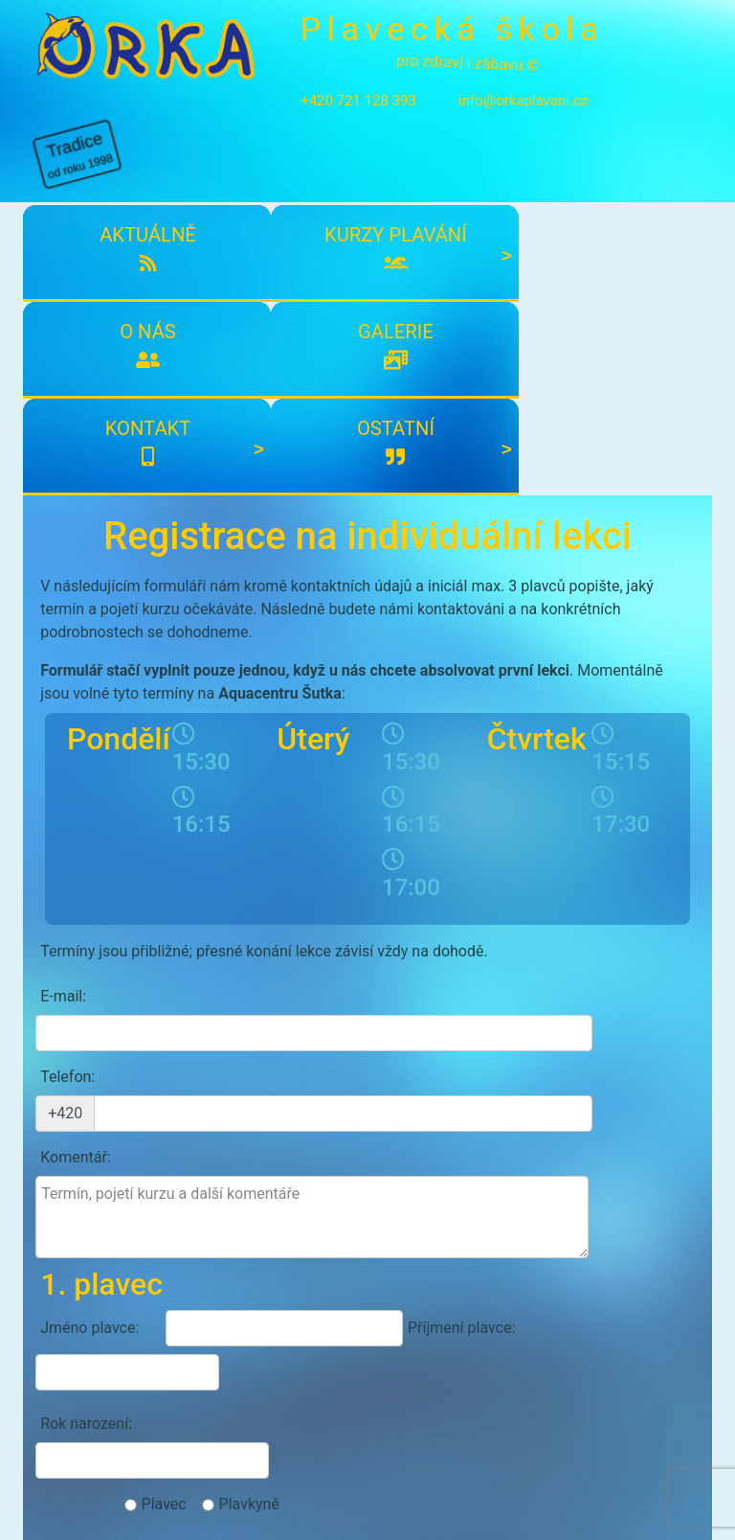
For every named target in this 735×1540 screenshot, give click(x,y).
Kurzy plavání (195, 214)
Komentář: (75, 837)
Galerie (425, 202)
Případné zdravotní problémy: (103, 1086)
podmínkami (209, 1186)
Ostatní (655, 202)
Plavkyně (575, 1023)
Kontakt (540, 202)
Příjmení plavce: (425, 971)
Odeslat (634, 1227)
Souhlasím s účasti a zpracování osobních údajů (287, 1186)
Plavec (489, 1023)
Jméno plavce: (89, 971)
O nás (310, 202)
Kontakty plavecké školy (119, 1421)
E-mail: (63, 749)
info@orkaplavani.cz (502, 129)
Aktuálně (80, 202)
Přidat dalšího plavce (367, 1142)
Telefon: (67, 793)
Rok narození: (86, 1023)
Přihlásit (317, 1326)
